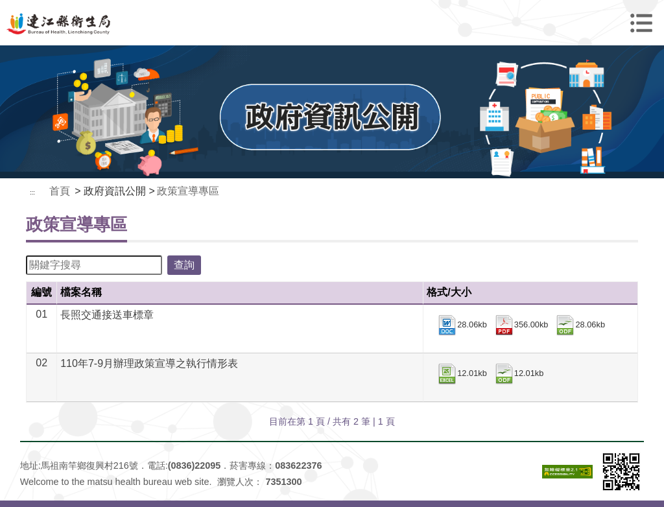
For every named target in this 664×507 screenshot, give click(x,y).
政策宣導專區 (188, 190)
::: (32, 192)
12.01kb (461, 374)
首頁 (59, 190)
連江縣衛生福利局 (332, 22)
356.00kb (521, 325)
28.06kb (461, 325)
